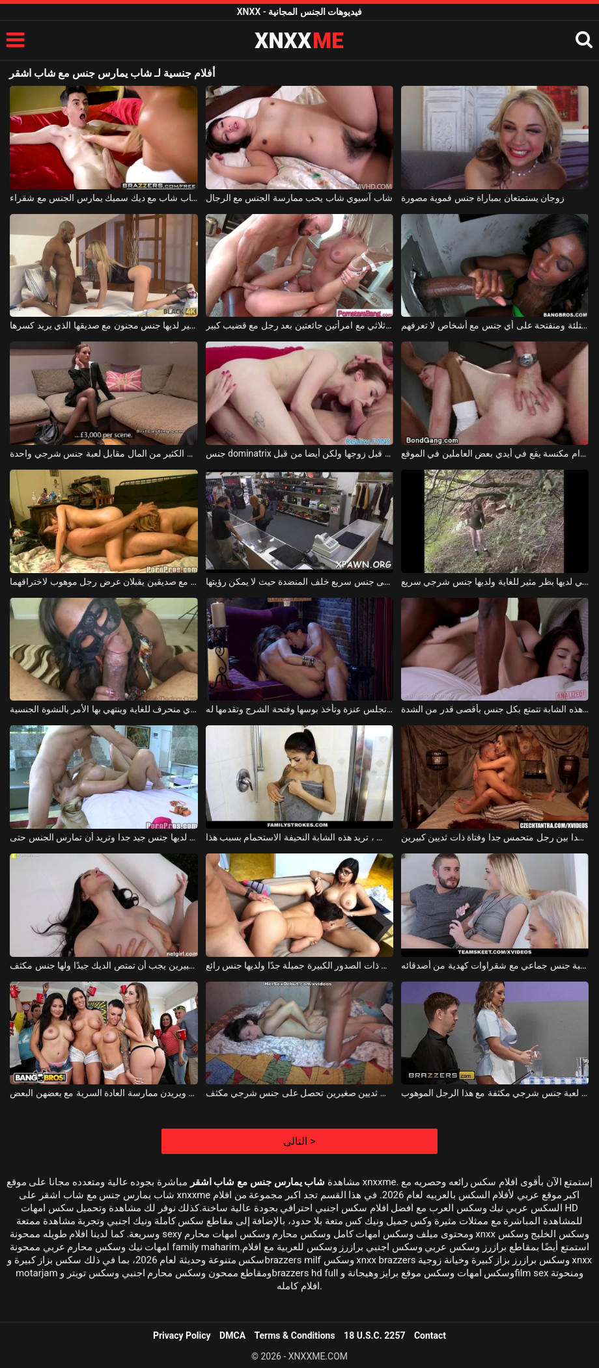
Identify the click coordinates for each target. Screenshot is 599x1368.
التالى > (299, 1141)
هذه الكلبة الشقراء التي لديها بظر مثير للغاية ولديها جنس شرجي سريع (495, 581)
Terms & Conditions (295, 1335)
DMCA (232, 1335)
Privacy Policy (182, 1335)
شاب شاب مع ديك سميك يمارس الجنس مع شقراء (104, 198)
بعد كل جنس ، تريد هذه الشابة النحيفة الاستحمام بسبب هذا (300, 837)
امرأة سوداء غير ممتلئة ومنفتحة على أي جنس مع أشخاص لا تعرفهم (495, 325)
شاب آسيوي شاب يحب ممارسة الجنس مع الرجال (299, 198)
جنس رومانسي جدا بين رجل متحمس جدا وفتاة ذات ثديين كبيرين (495, 837)
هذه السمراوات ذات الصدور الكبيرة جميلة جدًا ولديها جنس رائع (300, 965)
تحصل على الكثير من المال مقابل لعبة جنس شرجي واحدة (104, 453)
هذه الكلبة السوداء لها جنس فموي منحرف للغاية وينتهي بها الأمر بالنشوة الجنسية (104, 709)
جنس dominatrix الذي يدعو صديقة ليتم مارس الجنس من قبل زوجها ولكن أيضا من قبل (300, 453)
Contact (430, 1335)
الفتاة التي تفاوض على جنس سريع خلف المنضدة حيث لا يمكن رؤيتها (300, 581)
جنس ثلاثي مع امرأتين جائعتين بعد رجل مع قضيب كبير (300, 325)
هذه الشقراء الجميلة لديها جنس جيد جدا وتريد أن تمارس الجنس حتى (104, 837)
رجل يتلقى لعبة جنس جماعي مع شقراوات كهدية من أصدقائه (495, 965)
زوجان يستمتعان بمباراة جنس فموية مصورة (482, 198)
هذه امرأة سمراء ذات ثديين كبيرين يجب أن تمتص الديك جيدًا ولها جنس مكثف (104, 965)
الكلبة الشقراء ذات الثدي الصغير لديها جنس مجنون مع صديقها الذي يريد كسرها (104, 325)
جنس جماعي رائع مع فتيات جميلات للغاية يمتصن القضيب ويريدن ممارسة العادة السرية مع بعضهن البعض (104, 1093)
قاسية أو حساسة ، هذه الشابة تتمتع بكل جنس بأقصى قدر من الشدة (495, 709)
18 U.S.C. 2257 (374, 1335)
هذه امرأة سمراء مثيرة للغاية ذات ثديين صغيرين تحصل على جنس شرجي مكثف (300, 1093)
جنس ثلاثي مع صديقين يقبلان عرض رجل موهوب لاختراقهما (104, 581)
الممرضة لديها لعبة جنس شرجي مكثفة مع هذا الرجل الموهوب (495, 1093)
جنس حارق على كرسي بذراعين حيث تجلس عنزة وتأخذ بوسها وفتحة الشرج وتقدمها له (300, 709)
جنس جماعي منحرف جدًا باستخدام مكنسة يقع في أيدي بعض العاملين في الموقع (495, 453)
